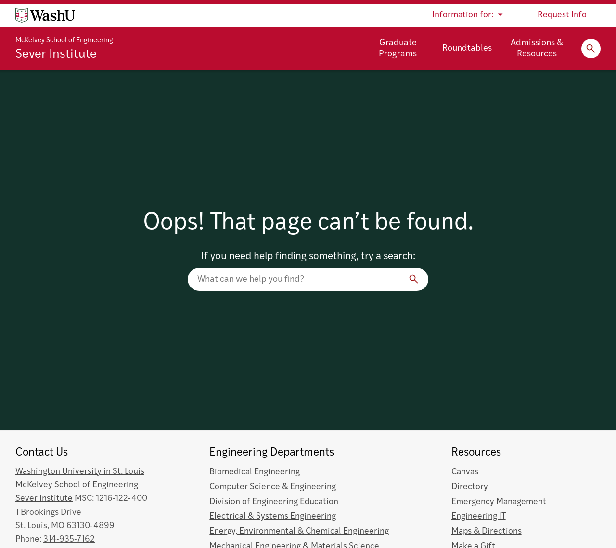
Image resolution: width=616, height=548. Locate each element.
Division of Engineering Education (273, 502)
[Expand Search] (591, 48)
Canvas (464, 472)
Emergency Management (498, 502)
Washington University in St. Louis (79, 472)
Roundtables (467, 48)
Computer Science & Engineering (272, 487)
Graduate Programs (398, 49)
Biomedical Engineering (254, 472)
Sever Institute (56, 55)
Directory (469, 487)
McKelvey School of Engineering (64, 40)
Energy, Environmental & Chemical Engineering (299, 531)
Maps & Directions (486, 531)
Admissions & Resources (537, 49)
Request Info (562, 15)
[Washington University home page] (45, 15)
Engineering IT (478, 516)
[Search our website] (308, 279)
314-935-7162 (69, 539)
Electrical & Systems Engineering (272, 516)
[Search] (414, 279)
